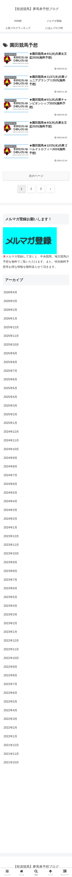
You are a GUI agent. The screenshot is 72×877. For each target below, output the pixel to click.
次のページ (36, 175)
